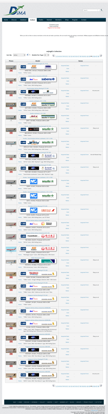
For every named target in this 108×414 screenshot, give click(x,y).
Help (14, 402)
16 (77, 56)
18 (80, 56)
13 (71, 56)
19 (82, 56)
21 (85, 56)
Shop (56, 402)
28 (98, 56)
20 (84, 56)
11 (67, 56)
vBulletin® (94, 410)
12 (69, 56)
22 (87, 56)
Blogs (72, 402)
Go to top (98, 402)
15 (75, 56)
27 (96, 56)
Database (35, 402)
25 (93, 56)
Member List (64, 402)
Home (6, 20)
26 (95, 56)
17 (78, 56)
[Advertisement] (54, 395)
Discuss (14, 20)
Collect (42, 402)
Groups (78, 402)
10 (66, 56)
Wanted (49, 402)
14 (73, 56)
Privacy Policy (88, 402)
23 (89, 56)
